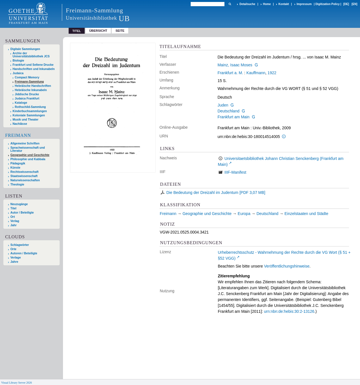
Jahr (13, 225)
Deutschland (228, 111)
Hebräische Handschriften (33, 85)
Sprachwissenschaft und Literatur (27, 149)
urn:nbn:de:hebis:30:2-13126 (289, 311)
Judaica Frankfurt (27, 98)
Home (267, 4)
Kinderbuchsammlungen (30, 111)
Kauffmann (255, 73)
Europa (244, 213)
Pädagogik (17, 163)
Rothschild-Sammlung (30, 106)
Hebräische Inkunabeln (31, 90)
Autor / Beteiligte (22, 212)
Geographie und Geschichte (30, 155)
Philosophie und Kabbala (27, 159)
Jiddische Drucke (27, 94)
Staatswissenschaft (23, 176)
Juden (222, 105)
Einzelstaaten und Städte (306, 213)
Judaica (18, 73)
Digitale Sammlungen (25, 49)
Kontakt (283, 4)
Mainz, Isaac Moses (234, 65)
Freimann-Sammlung (29, 81)
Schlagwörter (19, 244)
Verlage (15, 257)
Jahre (14, 261)
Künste (15, 167)
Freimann (18, 135)
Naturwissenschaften (25, 180)
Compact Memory (27, 77)
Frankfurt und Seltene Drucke (33, 64)
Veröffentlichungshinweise (287, 266)
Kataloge (21, 102)
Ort (12, 216)
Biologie (18, 60)
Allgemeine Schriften (24, 143)
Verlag (14, 221)
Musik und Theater (26, 119)
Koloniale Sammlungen (29, 115)
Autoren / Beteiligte (23, 253)
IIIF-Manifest (235, 172)
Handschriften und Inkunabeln (34, 69)
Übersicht (98, 30)
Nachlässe (20, 123)
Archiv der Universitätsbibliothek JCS (31, 55)
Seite (120, 30)
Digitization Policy (327, 4)
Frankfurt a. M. (230, 73)
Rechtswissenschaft (24, 171)
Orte (13, 249)
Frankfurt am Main (233, 117)
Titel (13, 208)
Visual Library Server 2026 (16, 382)
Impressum (304, 4)
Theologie (17, 184)
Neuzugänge (19, 204)
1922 (271, 73)
